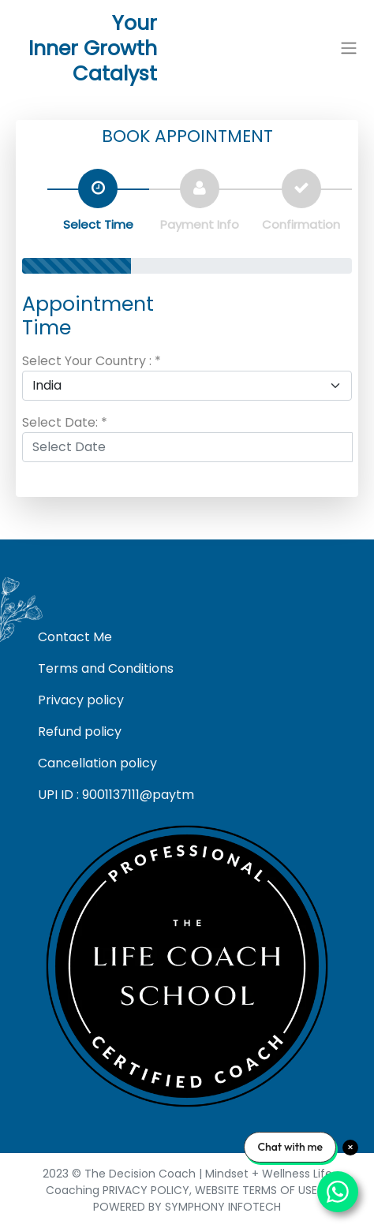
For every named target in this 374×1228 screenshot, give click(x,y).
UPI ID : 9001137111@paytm (116, 795)
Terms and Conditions (106, 668)
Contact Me (75, 637)
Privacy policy (81, 700)
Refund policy (80, 731)
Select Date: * (64, 422)
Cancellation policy (97, 763)
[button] (348, 48)
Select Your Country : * (91, 361)
